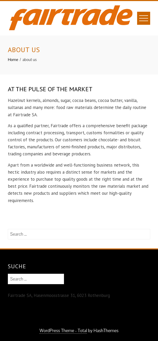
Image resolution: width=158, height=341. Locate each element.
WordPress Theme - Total (63, 330)
